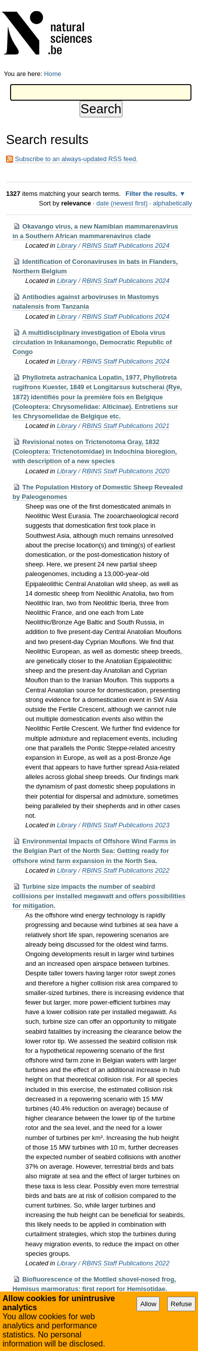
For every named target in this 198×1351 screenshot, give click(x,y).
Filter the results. (152, 193)
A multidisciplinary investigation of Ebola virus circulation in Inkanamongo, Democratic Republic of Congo (92, 342)
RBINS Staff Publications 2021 (126, 426)
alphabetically (172, 203)
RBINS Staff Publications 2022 (126, 870)
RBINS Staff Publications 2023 (126, 825)
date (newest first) (122, 203)
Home (52, 74)
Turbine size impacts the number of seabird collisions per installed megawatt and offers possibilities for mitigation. (99, 896)
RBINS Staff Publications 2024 (126, 245)
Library (67, 245)
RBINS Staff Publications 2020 (126, 471)
